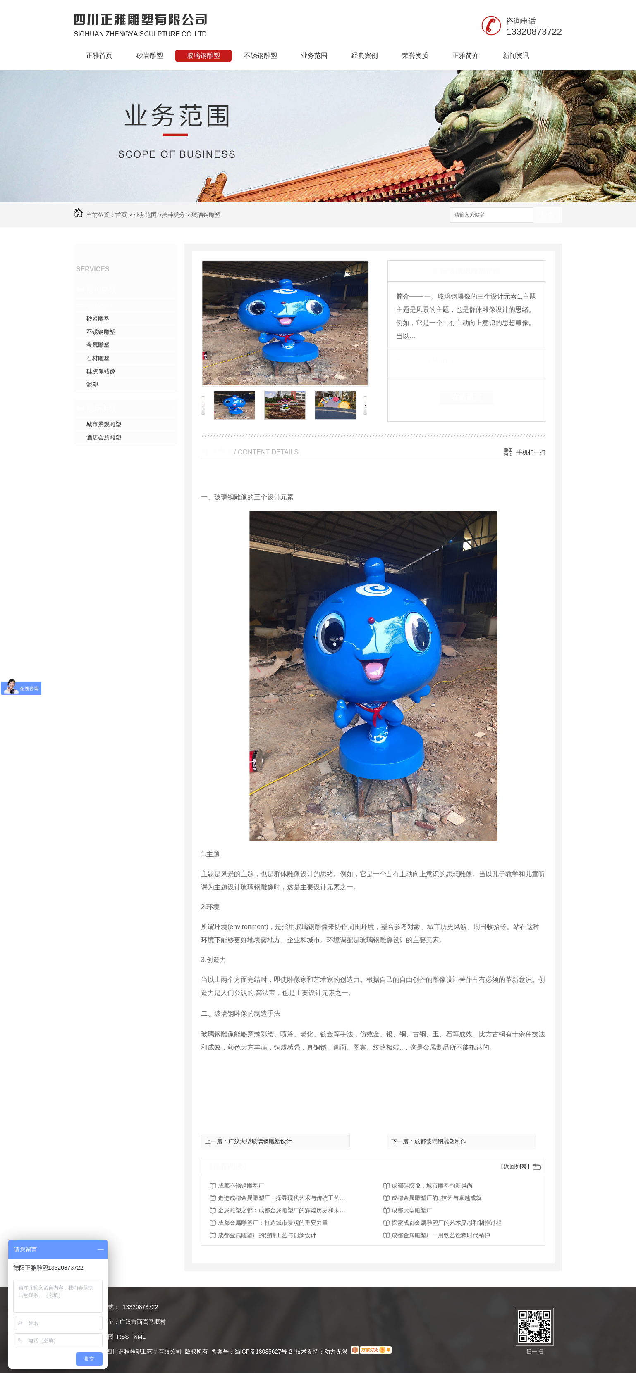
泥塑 (92, 384)
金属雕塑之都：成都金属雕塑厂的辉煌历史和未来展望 (284, 1210)
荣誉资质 (415, 55)
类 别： (410, 360)
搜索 (547, 215)
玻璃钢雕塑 (203, 55)
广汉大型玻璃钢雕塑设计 (260, 1141)
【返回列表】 (515, 1166)
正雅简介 (465, 55)
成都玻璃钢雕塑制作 (440, 1141)
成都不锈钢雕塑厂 (241, 1185)
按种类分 (173, 214)
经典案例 (364, 55)
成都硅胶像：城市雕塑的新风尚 (432, 1185)
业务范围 (314, 55)
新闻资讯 (516, 55)
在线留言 (466, 397)
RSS (124, 1336)
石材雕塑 (98, 358)
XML (140, 1336)
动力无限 (335, 1351)
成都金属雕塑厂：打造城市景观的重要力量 (273, 1222)
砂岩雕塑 (149, 55)
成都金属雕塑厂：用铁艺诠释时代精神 (441, 1235)
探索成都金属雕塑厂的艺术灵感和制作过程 (447, 1222)
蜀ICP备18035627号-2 (263, 1351)
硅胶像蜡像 (100, 371)
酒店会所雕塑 (103, 437)
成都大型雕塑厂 (412, 1210)
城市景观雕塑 (103, 424)
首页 (121, 214)
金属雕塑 (98, 345)
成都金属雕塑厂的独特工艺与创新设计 (267, 1235)
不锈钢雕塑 (260, 55)
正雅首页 (99, 55)
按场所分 (101, 408)
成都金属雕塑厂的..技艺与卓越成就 (437, 1198)
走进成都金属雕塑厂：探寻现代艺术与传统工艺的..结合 (284, 1198)
